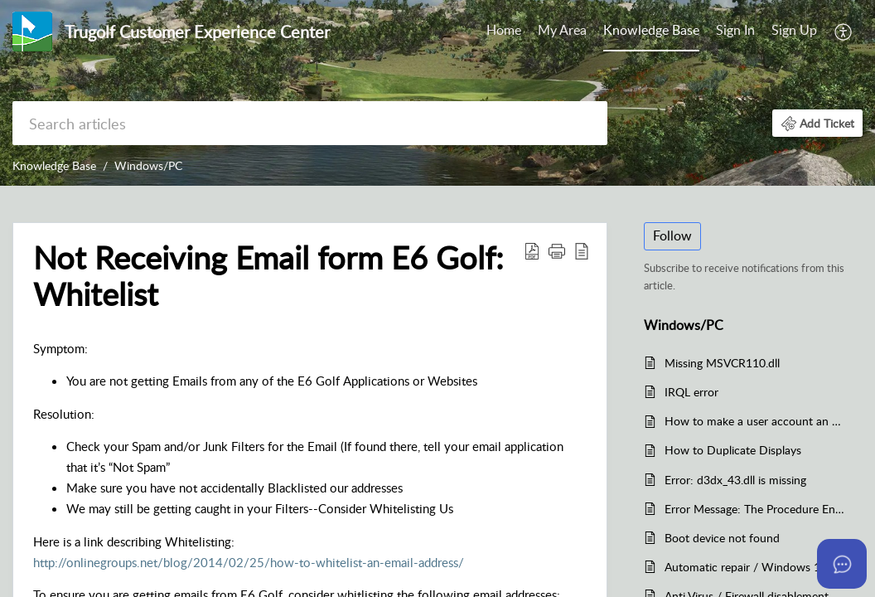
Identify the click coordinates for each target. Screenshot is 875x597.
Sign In (735, 30)
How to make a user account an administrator (755, 421)
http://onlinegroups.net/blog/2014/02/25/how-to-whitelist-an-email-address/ (248, 562)
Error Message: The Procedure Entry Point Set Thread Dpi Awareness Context (755, 509)
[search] (309, 123)
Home (503, 30)
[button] (817, 123)
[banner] (437, 93)
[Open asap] (842, 564)
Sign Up (794, 30)
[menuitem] (766, 31)
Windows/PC (148, 165)
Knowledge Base (651, 30)
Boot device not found (722, 538)
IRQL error (691, 392)
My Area (562, 30)
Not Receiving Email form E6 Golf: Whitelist (268, 276)
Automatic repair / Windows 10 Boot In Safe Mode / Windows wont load (755, 567)
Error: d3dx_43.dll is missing (735, 480)
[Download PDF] (532, 250)
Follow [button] (672, 235)
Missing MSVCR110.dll (722, 363)
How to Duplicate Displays (733, 450)
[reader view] (581, 250)
